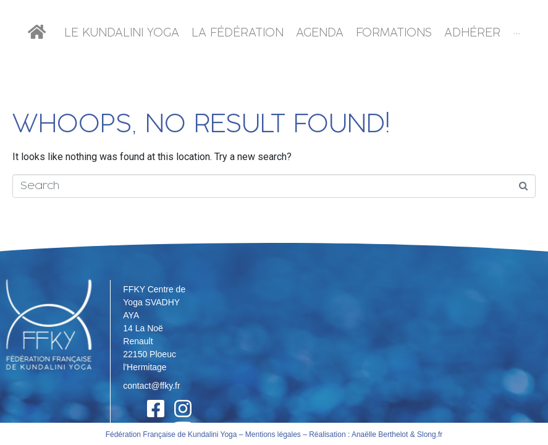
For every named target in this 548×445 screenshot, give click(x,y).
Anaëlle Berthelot (380, 405)
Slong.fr (429, 405)
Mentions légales (273, 405)
